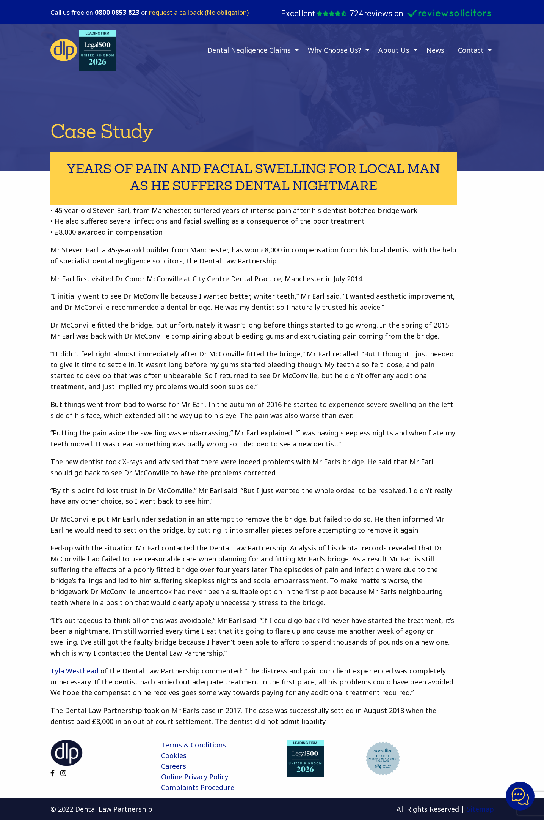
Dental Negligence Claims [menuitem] (249, 50)
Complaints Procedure (197, 787)
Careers (173, 766)
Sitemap (480, 809)
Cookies (174, 755)
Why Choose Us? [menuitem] (334, 50)
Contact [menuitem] (471, 50)
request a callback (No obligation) (199, 12)
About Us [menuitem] (393, 50)
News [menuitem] (435, 50)
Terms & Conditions (193, 744)
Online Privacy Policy (194, 776)
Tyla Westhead (74, 670)
